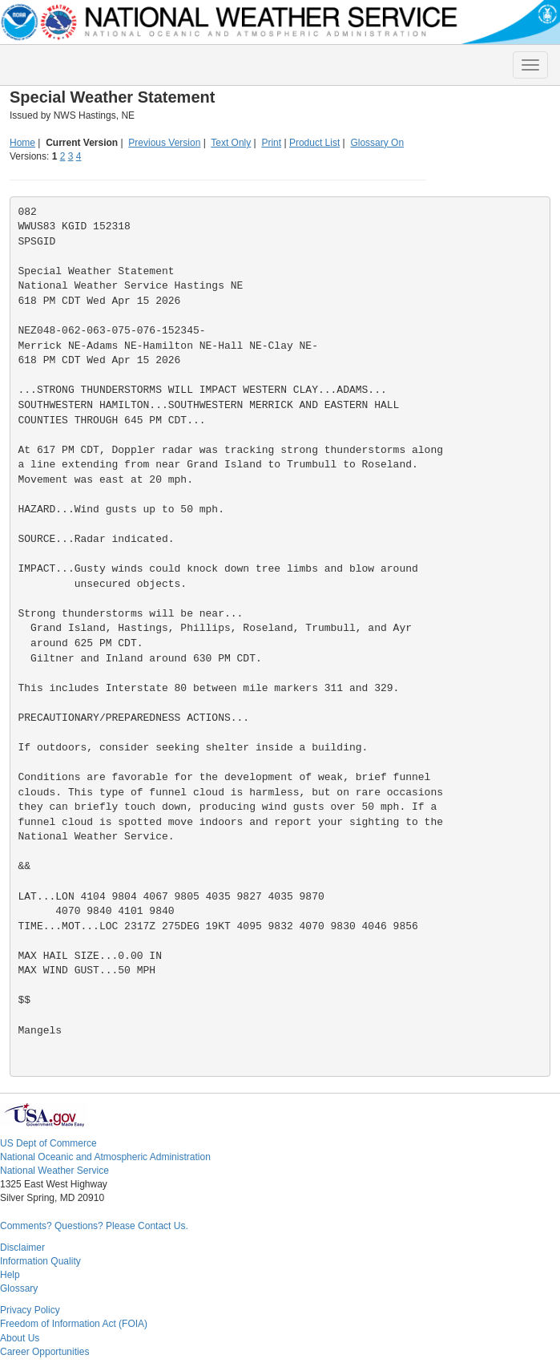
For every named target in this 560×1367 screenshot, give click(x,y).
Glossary (19, 1288)
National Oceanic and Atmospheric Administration (105, 1157)
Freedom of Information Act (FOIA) (73, 1323)
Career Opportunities (44, 1351)
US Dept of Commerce (48, 1143)
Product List (314, 142)
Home (22, 142)
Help (10, 1274)
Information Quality (40, 1261)
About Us (19, 1338)
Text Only (231, 142)
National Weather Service (54, 1170)
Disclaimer (22, 1247)
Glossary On (377, 142)
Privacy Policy (30, 1310)
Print (271, 142)
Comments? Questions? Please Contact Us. (94, 1226)
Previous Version (164, 142)
